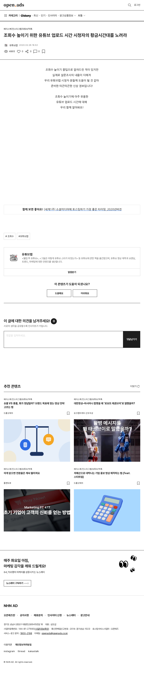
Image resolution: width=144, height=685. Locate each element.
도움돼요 (59, 293)
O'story (26, 15)
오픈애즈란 (9, 615)
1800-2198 (26, 633)
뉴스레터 (71, 615)
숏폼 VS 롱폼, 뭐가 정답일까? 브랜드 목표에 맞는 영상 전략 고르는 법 (34, 405)
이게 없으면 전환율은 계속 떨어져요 (22, 473)
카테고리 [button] (11, 15)
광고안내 (84, 615)
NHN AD (11, 605)
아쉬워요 (85, 293)
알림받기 (72, 272)
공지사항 (24, 615)
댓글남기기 (132, 339)
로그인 (137, 5)
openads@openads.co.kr (55, 633)
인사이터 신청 (55, 615)
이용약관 (8, 644)
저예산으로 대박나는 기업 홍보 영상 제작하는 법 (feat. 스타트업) (102, 475)
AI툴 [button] (80, 15)
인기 (43, 15)
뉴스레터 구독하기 (17, 583)
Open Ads (14, 5)
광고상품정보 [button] (66, 15)
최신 (36, 15)
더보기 (135, 386)
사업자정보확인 (41, 629)
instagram (9, 651)
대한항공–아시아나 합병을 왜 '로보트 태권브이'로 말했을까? (104, 403)
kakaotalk (33, 651)
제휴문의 (38, 615)
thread (21, 651)
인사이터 (52, 15)
